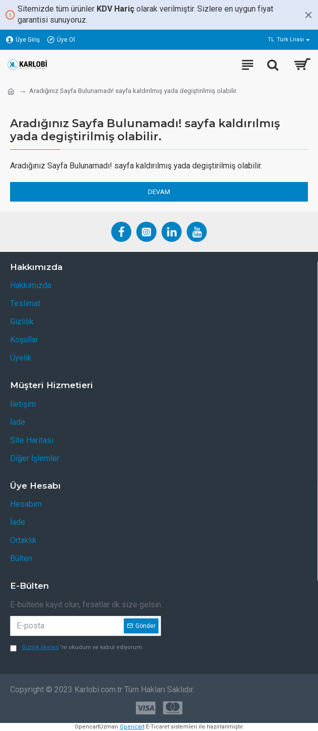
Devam (159, 192)
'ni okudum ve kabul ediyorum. (76, 648)
